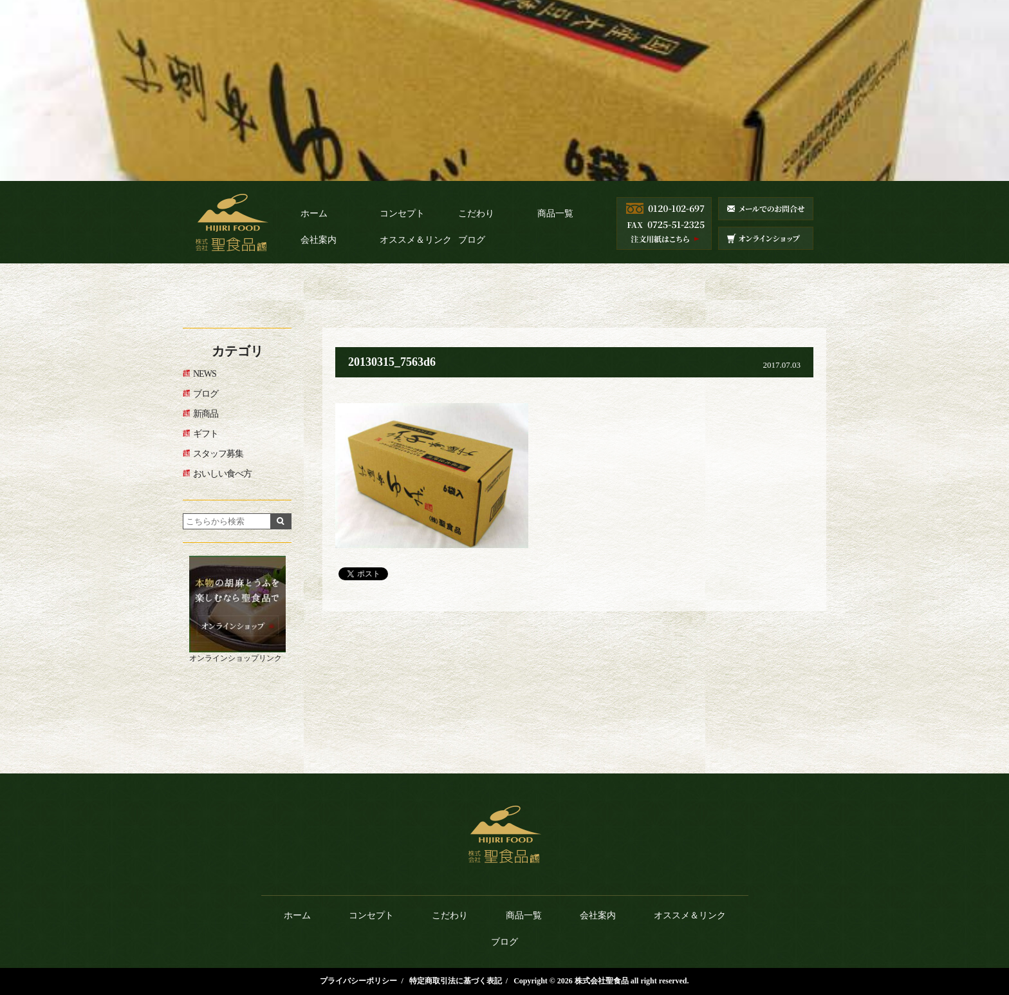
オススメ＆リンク (416, 240)
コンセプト (402, 213)
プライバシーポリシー (358, 980)
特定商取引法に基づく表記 (455, 980)
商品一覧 (555, 213)
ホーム (314, 213)
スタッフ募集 (218, 454)
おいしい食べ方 (222, 474)
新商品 (205, 414)
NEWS (204, 374)
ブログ (471, 240)
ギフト (205, 434)
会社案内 (319, 240)
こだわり (476, 213)
